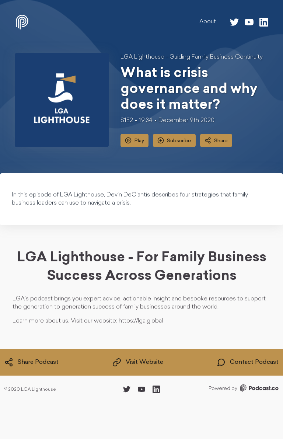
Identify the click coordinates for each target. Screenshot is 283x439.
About (207, 22)
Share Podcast (31, 362)
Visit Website (137, 362)
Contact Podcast (248, 362)
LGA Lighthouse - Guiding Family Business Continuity (191, 57)
